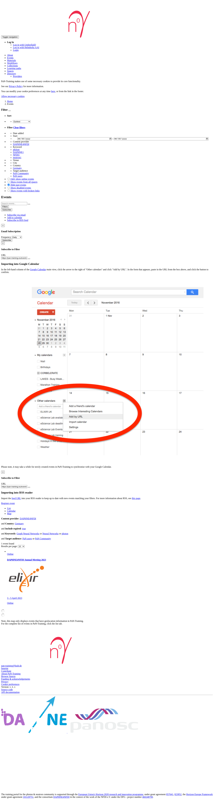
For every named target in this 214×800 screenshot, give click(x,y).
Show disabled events (19, 188)
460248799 (147, 797)
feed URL (16, 498)
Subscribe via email (16, 215)
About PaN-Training (10, 674)
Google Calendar (38, 270)
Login (16, 50)
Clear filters (19, 127)
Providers (17, 76)
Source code (7, 690)
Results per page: (9, 546)
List (9, 508)
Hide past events (16, 185)
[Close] (3, 225)
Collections (12, 65)
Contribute (6, 671)
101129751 (28, 797)
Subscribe (6, 210)
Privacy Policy (16, 86)
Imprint (4, 669)
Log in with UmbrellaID (24, 45)
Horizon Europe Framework (199, 795)
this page (136, 498)
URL (3, 255)
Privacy (4, 682)
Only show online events (20, 179)
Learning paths (14, 68)
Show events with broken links (23, 191)
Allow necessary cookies (13, 96)
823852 (177, 795)
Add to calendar (14, 218)
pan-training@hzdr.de (11, 666)
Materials (11, 60)
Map (9, 514)
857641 (169, 795)
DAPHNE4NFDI (61, 797)
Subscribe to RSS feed (17, 220)
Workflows (12, 63)
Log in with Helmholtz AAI (26, 47)
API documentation (10, 692)
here (53, 91)
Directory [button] (11, 73)
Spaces (10, 71)
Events (10, 58)
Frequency (6, 237)
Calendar (11, 511)
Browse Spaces (8, 677)
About (10, 55)
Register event (8, 503)
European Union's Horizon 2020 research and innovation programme (110, 795)
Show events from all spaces (22, 182)
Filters (5, 207)
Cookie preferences (10, 684)
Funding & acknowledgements (15, 679)
